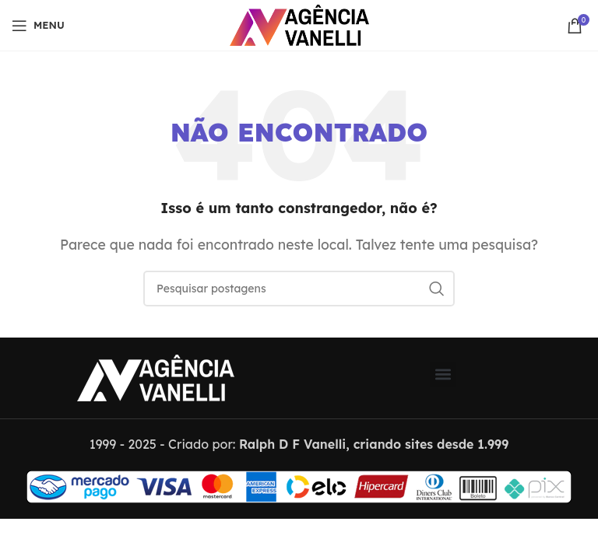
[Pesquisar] (299, 288)
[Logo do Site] (299, 24)
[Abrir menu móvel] (38, 25)
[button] (443, 374)
